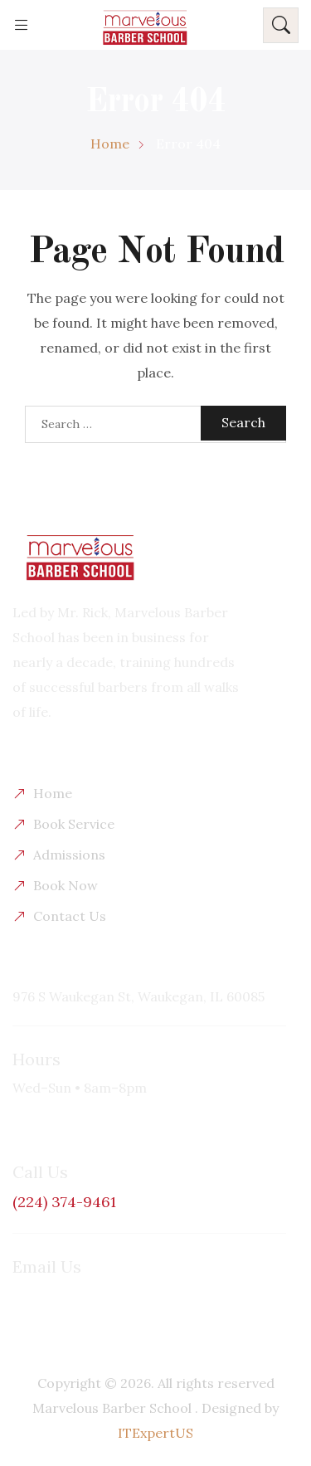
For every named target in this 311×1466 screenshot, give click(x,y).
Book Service (73, 824)
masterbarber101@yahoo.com (107, 1295)
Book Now (65, 885)
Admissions (69, 854)
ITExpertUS (155, 1433)
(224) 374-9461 (64, 1201)
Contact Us (69, 916)
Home (52, 793)
